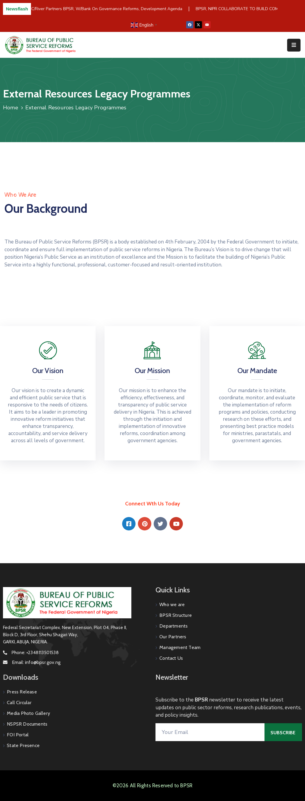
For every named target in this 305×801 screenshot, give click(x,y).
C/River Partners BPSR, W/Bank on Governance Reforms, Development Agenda (107, 9)
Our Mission (152, 370)
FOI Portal (18, 735)
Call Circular (19, 702)
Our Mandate (257, 370)
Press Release (22, 692)
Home (10, 107)
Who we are (172, 604)
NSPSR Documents (27, 724)
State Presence (23, 745)
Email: (36, 662)
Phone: (35, 652)
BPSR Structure (175, 615)
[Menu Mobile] (294, 45)
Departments (173, 626)
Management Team (179, 647)
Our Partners (172, 636)
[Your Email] (209, 732)
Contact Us (171, 658)
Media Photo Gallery (28, 713)
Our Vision (47, 370)
